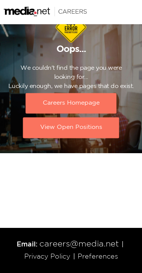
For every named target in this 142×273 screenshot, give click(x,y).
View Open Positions (71, 127)
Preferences (98, 257)
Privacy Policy (47, 257)
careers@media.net (79, 244)
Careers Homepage (71, 103)
